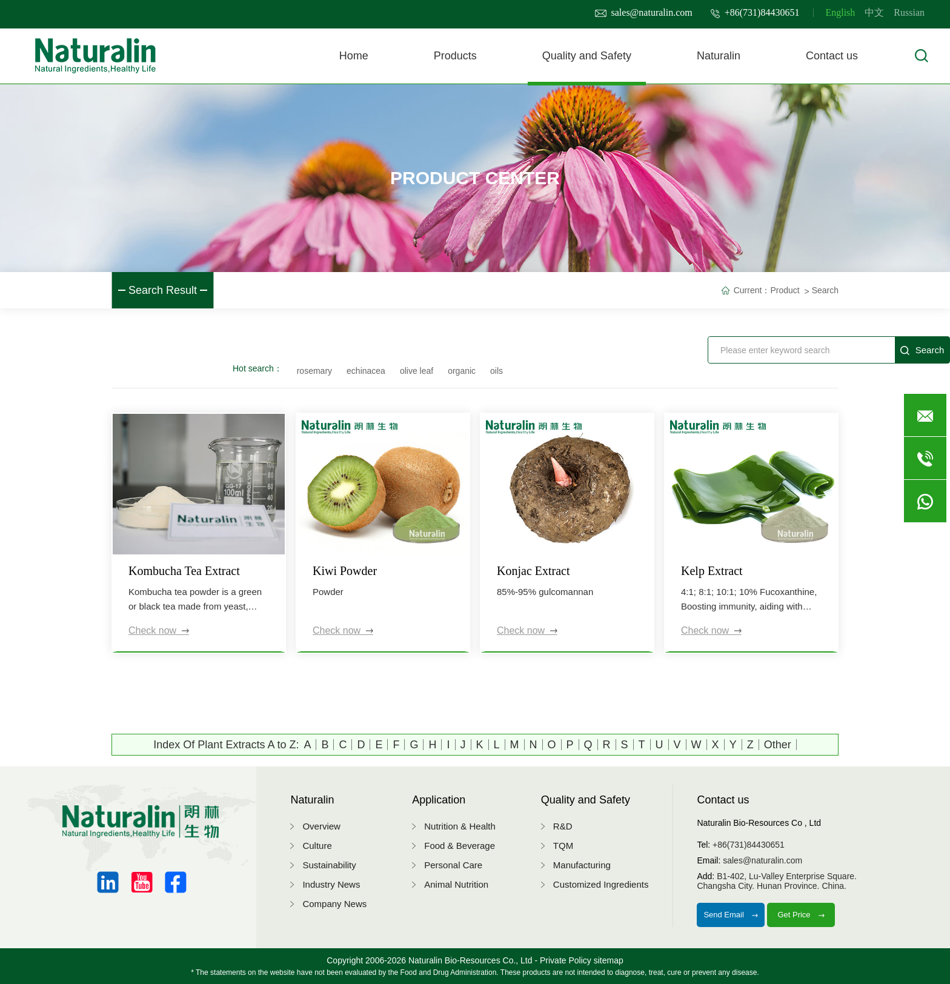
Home (353, 56)
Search (825, 290)
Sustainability (329, 865)
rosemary (314, 371)
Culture (316, 845)
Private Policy (565, 960)
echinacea (366, 371)
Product (784, 290)
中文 (874, 12)
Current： (752, 290)
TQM (563, 845)
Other (777, 744)
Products (455, 56)
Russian (909, 12)
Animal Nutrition (456, 884)
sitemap (608, 960)
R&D (563, 826)
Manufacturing (582, 865)
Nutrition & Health (460, 826)
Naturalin (718, 56)
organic (462, 371)
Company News (334, 904)
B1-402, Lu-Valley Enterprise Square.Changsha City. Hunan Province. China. (777, 881)
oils (496, 371)
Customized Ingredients (601, 884)
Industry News (331, 884)
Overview (321, 826)
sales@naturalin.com (644, 12)
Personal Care (453, 865)
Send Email (730, 914)
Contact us (832, 56)
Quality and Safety (586, 56)
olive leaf (416, 371)
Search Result (162, 290)
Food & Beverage (459, 845)
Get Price (801, 914)
